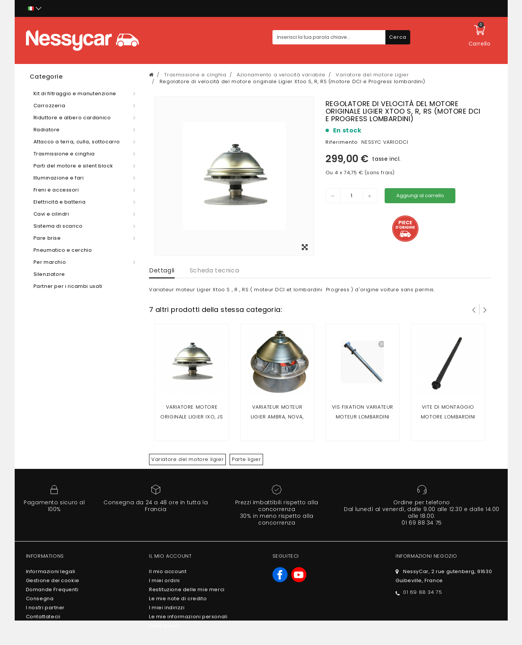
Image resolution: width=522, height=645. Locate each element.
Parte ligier (246, 459)
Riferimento (342, 142)
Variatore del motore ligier (187, 459)
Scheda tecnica (214, 270)
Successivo (485, 309)
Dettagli (162, 270)
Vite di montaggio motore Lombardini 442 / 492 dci (448, 416)
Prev (473, 309)
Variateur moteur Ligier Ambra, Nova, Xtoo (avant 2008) (277, 416)
